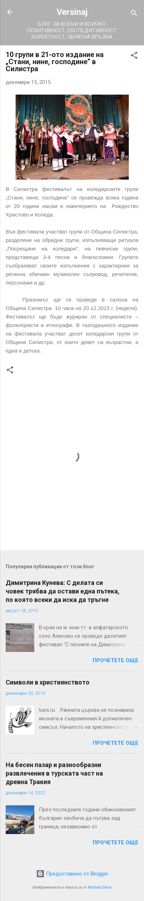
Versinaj (72, 12)
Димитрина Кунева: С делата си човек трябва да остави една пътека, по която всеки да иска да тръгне (63, 591)
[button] (134, 56)
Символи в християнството (48, 682)
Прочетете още (115, 660)
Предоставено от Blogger (72, 874)
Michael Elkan (100, 887)
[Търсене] (134, 14)
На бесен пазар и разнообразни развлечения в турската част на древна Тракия (54, 773)
